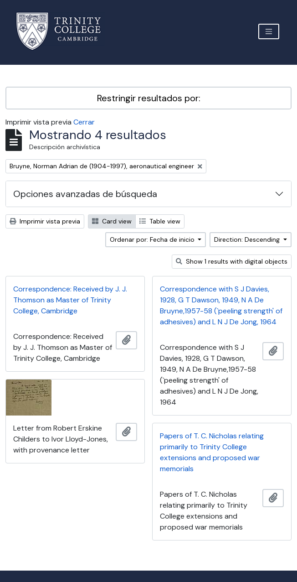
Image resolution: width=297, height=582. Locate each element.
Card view (112, 221)
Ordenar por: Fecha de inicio (153, 239)
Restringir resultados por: (148, 98)
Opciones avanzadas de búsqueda (85, 194)
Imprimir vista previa (45, 221)
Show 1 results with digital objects (231, 261)
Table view (159, 221)
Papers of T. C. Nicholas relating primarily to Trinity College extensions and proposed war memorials (212, 452)
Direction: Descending (248, 239)
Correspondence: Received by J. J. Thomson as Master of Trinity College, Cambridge (70, 300)
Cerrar (84, 122)
